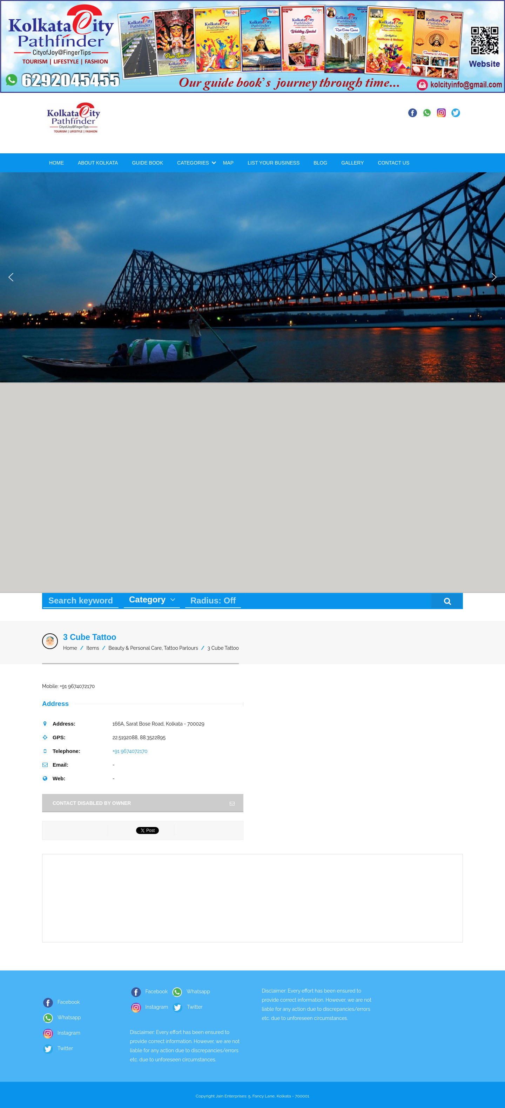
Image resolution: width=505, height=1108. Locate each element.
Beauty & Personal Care (135, 648)
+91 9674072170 (130, 751)
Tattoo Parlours (181, 648)
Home (56, 163)
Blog (320, 163)
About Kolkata (98, 163)
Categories (193, 163)
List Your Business (273, 163)
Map (228, 163)
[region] (252, 277)
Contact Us (394, 163)
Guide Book (147, 163)
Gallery (352, 163)
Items (93, 648)
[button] (10, 277)
